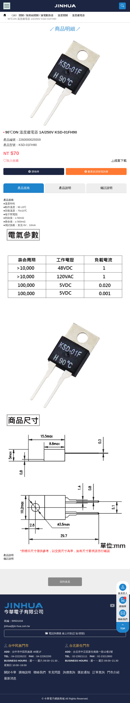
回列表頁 (65, 581)
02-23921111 (79, 656)
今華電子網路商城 (65, 5)
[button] (122, 6)
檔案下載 (119, 160)
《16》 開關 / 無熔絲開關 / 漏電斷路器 (31, 15)
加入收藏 (11, 160)
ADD (7, 651)
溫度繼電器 (78, 15)
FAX (31, 656)
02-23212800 (104, 656)
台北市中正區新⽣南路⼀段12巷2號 (93, 651)
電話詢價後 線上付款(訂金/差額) (65, 633)
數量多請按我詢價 (96, 171)
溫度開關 (63, 15)
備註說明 (106, 188)
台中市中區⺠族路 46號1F (26, 651)
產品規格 (24, 188)
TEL (6, 656)
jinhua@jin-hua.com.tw (17, 626)
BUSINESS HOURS (15, 660)
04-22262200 (43, 656)
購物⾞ (33, 171)
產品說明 (65, 188)
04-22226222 (18, 656)
